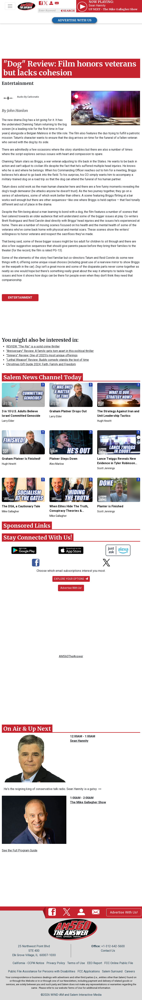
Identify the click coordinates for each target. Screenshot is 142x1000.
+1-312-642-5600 (113, 946)
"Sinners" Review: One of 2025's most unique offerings (42, 355)
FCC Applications (89, 971)
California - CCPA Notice (28, 963)
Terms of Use (76, 963)
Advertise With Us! (71, 587)
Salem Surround (112, 971)
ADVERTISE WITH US (74, 20)
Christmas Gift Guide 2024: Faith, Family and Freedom (41, 364)
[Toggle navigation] (10, 6)
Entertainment (18, 83)
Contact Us (108, 950)
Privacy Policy (55, 963)
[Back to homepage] (26, 6)
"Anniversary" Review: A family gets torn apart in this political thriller (50, 351)
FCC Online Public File (118, 963)
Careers (130, 971)
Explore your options (71, 578)
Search (69, 10)
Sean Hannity (79, 741)
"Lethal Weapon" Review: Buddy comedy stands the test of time (47, 360)
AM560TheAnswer (71, 656)
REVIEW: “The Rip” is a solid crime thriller (33, 346)
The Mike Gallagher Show (88, 802)
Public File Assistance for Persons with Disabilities (41, 971)
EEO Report (94, 963)
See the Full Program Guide (19, 850)
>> (99, 789)
